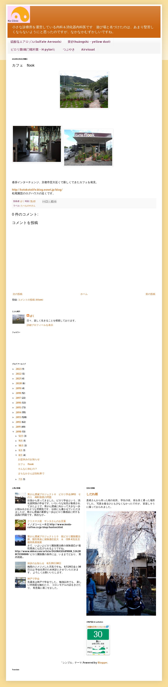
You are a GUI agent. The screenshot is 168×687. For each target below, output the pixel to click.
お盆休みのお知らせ (29, 459)
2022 (19, 373)
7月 (21, 479)
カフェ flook (26, 464)
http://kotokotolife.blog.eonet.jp (33, 189)
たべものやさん (28, 205)
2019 (19, 388)
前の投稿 (150, 293)
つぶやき (69, 49)
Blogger (102, 662)
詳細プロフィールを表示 (40, 324)
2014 (19, 412)
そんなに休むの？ (27, 468)
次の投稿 (17, 293)
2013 (19, 417)
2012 (19, 421)
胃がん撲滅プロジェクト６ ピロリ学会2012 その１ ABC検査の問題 (54, 496)
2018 (19, 393)
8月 (21, 455)
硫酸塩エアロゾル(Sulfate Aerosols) (35, 41)
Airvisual (88, 49)
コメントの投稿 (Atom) (30, 299)
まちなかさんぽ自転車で (31, 473)
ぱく (32, 315)
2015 (19, 407)
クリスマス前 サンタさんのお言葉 (46, 521)
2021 (19, 378)
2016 (19, 402)
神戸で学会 (33, 578)
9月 (21, 450)
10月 (21, 445)
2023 (19, 368)
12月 (21, 435)
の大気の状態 (97, 627)
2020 (19, 383)
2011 (18, 426)
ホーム (84, 293)
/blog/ (58, 189)
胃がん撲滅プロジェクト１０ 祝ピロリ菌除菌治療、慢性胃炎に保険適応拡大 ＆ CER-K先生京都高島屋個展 (53, 539)
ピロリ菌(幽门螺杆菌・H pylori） (34, 49)
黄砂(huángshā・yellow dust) (89, 41)
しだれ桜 (92, 494)
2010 (19, 431)
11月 (21, 440)
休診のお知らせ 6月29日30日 (44, 563)
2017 (19, 397)
